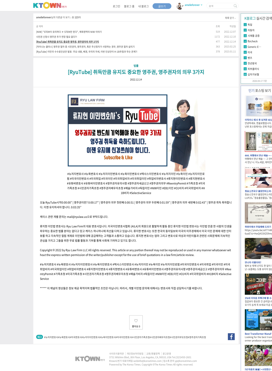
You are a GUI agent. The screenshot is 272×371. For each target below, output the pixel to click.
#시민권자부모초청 (179, 337)
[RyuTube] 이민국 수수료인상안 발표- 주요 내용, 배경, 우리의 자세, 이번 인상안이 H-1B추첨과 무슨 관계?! (86, 51)
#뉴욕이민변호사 (108, 337)
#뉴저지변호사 (51, 337)
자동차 (251, 30)
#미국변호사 (76, 337)
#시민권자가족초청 (141, 337)
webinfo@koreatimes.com (147, 361)
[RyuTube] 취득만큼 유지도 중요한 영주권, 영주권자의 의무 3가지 (67, 41)
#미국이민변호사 (124, 337)
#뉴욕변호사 (64, 337)
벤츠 (250, 57)
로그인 (116, 6)
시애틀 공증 (254, 35)
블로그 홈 (129, 6)
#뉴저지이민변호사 (91, 337)
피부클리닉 (253, 69)
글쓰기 (162, 6)
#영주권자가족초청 (197, 337)
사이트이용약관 (116, 353)
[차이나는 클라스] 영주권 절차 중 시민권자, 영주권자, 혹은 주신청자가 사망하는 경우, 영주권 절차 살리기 (85, 46)
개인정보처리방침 (135, 353)
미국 (250, 52)
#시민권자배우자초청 (160, 337)
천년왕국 (252, 63)
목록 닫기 (230, 18)
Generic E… (254, 46)
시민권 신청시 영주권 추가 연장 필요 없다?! (56, 36)
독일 (250, 24)
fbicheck (253, 41)
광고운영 (167, 353)
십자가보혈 (253, 74)
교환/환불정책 (153, 353)
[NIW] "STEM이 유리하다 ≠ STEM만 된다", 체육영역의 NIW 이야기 (69, 31)
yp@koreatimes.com (186, 361)
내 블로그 (143, 6)
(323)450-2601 (183, 357)
